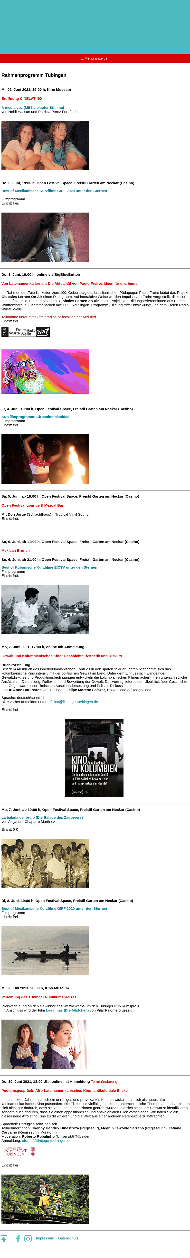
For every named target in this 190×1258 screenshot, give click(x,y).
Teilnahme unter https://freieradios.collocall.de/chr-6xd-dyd (48, 317)
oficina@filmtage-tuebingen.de (73, 702)
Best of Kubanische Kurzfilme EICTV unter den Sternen (49, 567)
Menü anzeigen (95, 58)
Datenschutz (68, 1238)
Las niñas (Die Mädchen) (67, 1010)
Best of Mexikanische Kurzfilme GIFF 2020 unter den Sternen (54, 191)
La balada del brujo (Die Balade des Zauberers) (42, 817)
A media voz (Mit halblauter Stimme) (32, 107)
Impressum (45, 1238)
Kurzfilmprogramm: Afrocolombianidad (35, 417)
